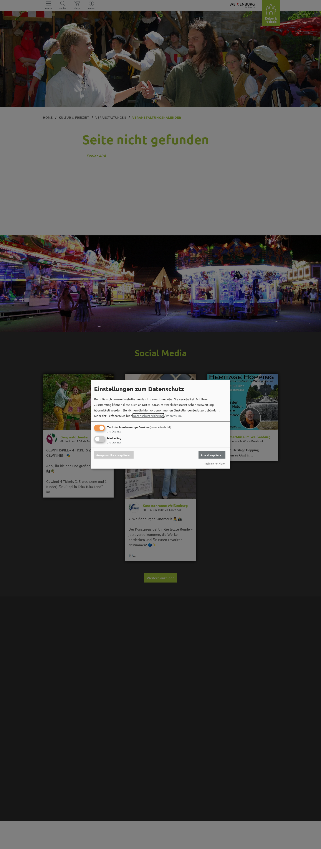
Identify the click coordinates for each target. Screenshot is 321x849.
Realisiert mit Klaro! (214, 463)
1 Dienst (114, 431)
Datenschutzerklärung (148, 416)
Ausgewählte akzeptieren (113, 455)
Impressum (173, 416)
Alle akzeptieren (212, 455)
